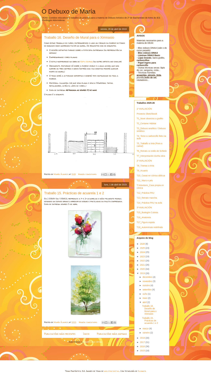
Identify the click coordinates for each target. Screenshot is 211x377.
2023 (142, 256)
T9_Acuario (142, 170)
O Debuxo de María (68, 11)
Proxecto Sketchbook (147, 113)
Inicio (86, 333)
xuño (145, 294)
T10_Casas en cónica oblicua (151, 175)
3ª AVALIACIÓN (144, 207)
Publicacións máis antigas (112, 333)
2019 (142, 273)
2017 (142, 342)
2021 (142, 265)
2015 (142, 350)
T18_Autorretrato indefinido (150, 227)
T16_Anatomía (144, 217)
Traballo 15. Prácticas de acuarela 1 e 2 (74, 193)
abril (145, 302)
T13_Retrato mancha (147, 198)
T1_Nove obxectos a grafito (150, 118)
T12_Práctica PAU (145, 193)
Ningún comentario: (87, 174)
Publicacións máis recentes (59, 333)
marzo (146, 328)
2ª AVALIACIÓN (144, 160)
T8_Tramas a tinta (145, 165)
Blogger (142, 371)
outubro (146, 285)
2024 (142, 252)
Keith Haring (86, 61)
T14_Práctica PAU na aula (149, 202)
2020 (142, 269)
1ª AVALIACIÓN (144, 109)
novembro (148, 281)
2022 (142, 260)
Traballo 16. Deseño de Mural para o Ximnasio (79, 37)
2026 (142, 244)
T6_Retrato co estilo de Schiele (152, 151)
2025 (142, 248)
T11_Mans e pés (145, 180)
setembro (147, 289)
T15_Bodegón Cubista (147, 212)
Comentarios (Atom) (92, 341)
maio (145, 298)
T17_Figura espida (146, 222)
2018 (142, 338)
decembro (148, 277)
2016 (142, 346)
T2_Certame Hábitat (146, 123)
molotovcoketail (112, 371)
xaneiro (146, 332)
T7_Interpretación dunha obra (151, 156)
